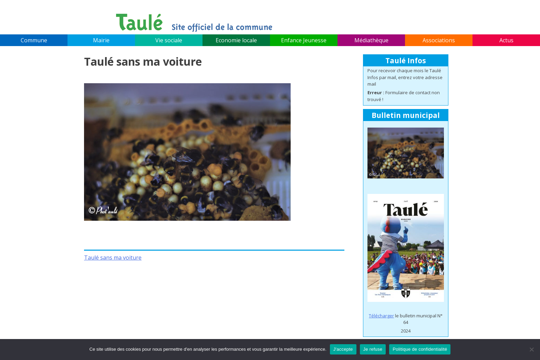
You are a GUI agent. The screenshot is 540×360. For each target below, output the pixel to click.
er (392, 316)
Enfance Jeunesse (303, 40)
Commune (34, 40)
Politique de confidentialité (420, 349)
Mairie (101, 40)
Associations (439, 40)
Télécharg (379, 316)
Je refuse (373, 349)
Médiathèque (371, 40)
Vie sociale (168, 40)
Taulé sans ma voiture (113, 257)
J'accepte (343, 349)
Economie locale (236, 40)
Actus (506, 40)
